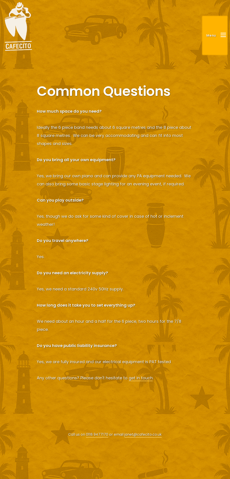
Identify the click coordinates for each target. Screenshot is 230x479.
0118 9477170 (97, 434)
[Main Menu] (214, 35)
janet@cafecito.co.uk (143, 434)
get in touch (141, 378)
